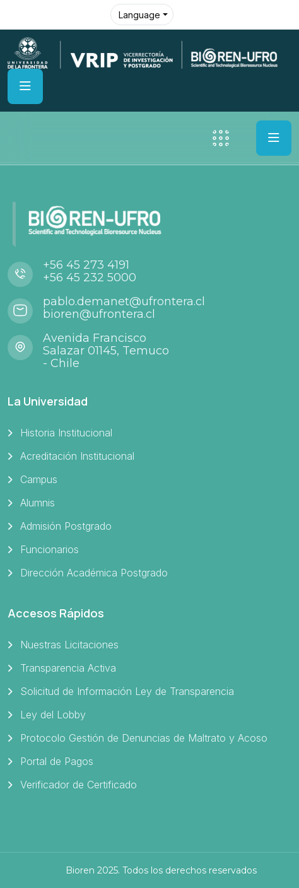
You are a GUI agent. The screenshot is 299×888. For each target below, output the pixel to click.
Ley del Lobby (53, 714)
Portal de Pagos (56, 761)
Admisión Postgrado (66, 526)
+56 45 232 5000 (89, 277)
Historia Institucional (66, 432)
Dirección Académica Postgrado (94, 572)
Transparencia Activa (68, 668)
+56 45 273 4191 (86, 265)
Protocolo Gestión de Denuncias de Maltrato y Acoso (143, 738)
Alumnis (37, 502)
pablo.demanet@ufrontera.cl (124, 301)
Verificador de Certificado (78, 784)
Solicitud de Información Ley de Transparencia (127, 691)
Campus (38, 479)
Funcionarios (49, 549)
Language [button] (139, 14)
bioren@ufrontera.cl (99, 314)
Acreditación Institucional (77, 456)
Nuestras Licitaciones (69, 644)
